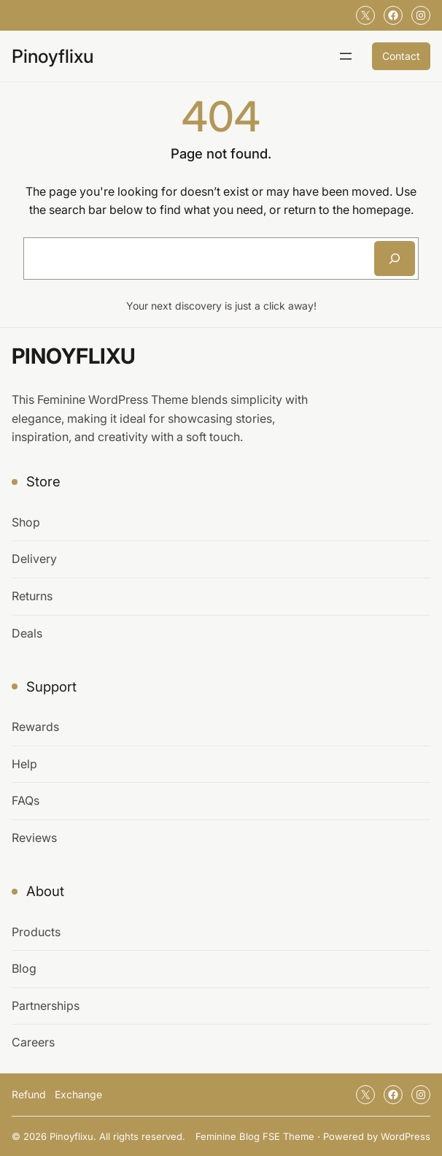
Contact (401, 56)
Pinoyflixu (52, 56)
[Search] (394, 258)
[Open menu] (345, 56)
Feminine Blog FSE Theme (254, 1136)
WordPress (405, 1136)
